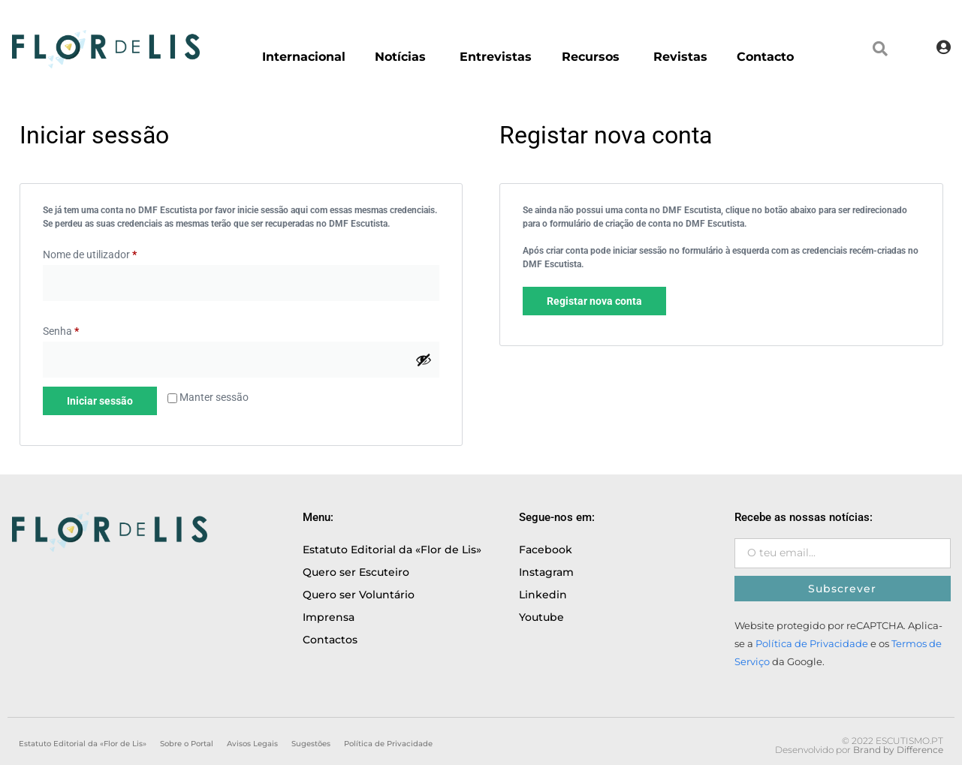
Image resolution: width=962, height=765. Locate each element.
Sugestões (310, 743)
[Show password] (423, 359)
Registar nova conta (594, 301)
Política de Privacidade (811, 643)
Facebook (545, 549)
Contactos (330, 639)
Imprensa (328, 617)
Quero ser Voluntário (359, 594)
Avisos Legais (252, 743)
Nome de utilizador (90, 254)
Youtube (541, 617)
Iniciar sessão (100, 401)
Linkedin (543, 594)
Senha (61, 331)
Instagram (546, 572)
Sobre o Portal (186, 743)
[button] (880, 49)
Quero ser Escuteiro (356, 572)
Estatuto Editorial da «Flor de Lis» (392, 549)
